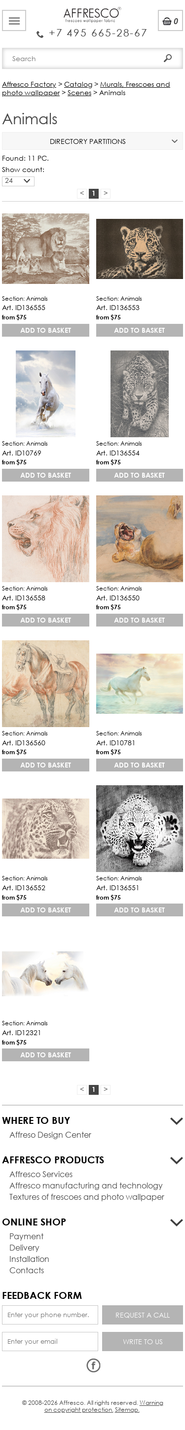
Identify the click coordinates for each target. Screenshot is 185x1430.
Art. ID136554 (118, 452)
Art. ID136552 (23, 887)
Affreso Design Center (50, 1134)
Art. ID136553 (118, 307)
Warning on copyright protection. (103, 1406)
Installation (29, 1259)
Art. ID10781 (116, 742)
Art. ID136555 (23, 307)
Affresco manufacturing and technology (86, 1185)
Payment (26, 1236)
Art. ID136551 (118, 887)
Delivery (24, 1247)
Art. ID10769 (21, 452)
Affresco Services (41, 1174)
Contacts (26, 1270)
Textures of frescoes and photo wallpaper (86, 1196)
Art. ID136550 (118, 597)
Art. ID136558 (23, 597)
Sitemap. (127, 1409)
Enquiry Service (92, 29)
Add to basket (45, 330)
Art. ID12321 (21, 1032)
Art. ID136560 (23, 742)
